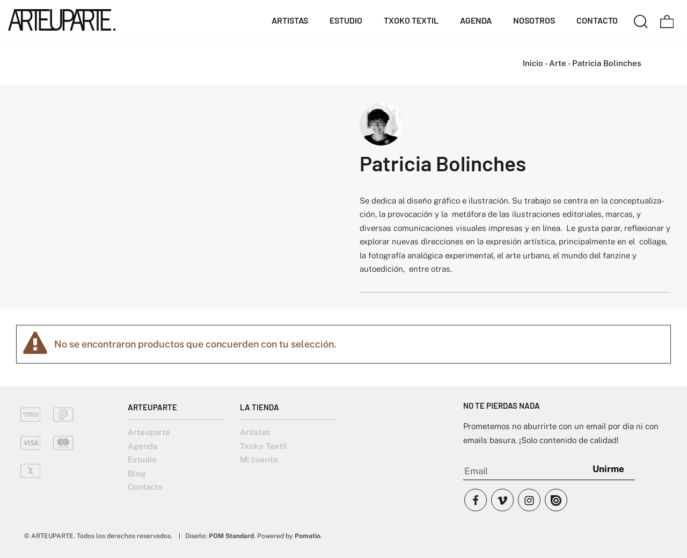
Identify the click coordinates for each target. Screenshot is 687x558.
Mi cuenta (258, 459)
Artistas (255, 432)
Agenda (142, 446)
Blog (136, 473)
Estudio (142, 459)
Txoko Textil (263, 446)
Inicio (533, 63)
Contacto (145, 486)
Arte (557, 63)
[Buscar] (640, 20)
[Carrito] (667, 20)
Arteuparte (149, 432)
